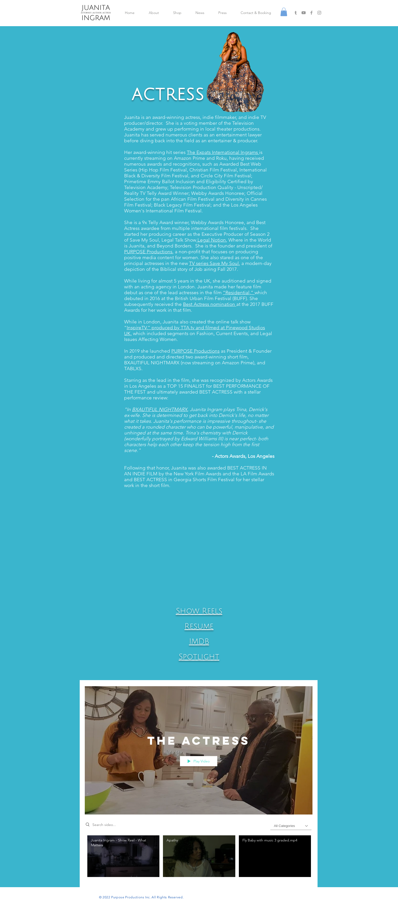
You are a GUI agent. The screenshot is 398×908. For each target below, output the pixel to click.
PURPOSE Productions (148, 252)
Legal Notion (211, 240)
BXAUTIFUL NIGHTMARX (159, 409)
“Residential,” (239, 292)
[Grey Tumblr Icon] (295, 12)
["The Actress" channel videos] (198, 857)
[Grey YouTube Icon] (303, 12)
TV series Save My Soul (214, 263)
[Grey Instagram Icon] (319, 12)
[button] (283, 12)
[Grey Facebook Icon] (311, 12)
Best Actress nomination (209, 304)
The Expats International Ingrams (223, 152)
